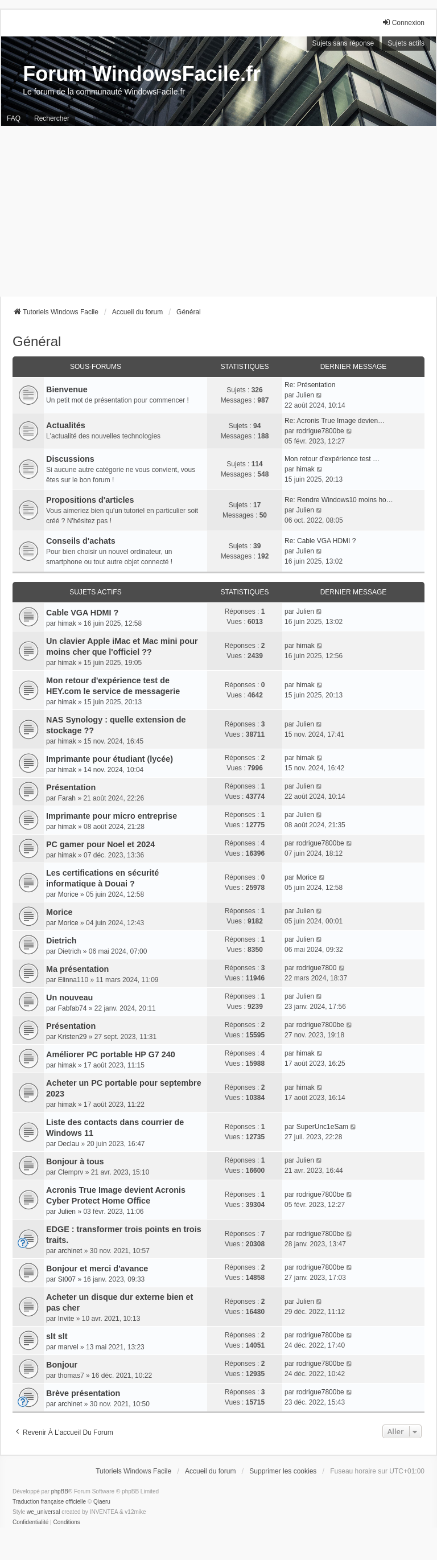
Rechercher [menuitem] (51, 118)
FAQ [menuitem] (13, 118)
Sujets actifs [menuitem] (405, 43)
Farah (67, 798)
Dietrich (61, 940)
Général (37, 341)
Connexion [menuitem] (403, 22)
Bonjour (61, 1364)
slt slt (57, 1336)
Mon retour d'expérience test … (332, 459)
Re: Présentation (310, 385)
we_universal (43, 1512)
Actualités (65, 425)
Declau (68, 1144)
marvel (68, 1347)
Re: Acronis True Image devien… (335, 421)
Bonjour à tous (75, 1161)
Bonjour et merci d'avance (97, 1268)
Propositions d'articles (90, 499)
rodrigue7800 (316, 968)
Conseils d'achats (81, 540)
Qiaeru (101, 1502)
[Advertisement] (218, 211)
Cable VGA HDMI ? (82, 612)
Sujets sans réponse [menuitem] (343, 43)
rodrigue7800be (320, 431)
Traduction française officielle (49, 1502)
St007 (67, 1279)
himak (305, 469)
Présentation (71, 787)
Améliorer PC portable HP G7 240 (110, 1054)
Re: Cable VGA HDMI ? (320, 541)
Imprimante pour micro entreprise (111, 815)
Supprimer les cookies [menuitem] (282, 1471)
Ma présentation (77, 969)
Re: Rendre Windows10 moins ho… (339, 500)
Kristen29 (72, 1037)
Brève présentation (83, 1393)
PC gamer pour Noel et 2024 (100, 844)
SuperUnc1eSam (322, 1127)
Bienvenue (67, 389)
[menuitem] (30, 1522)
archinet (70, 1251)
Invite (66, 1319)
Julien (305, 395)
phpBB (59, 1491)
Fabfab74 (72, 1008)
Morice (68, 894)
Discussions (70, 458)
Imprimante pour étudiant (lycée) (109, 758)
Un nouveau (69, 997)
